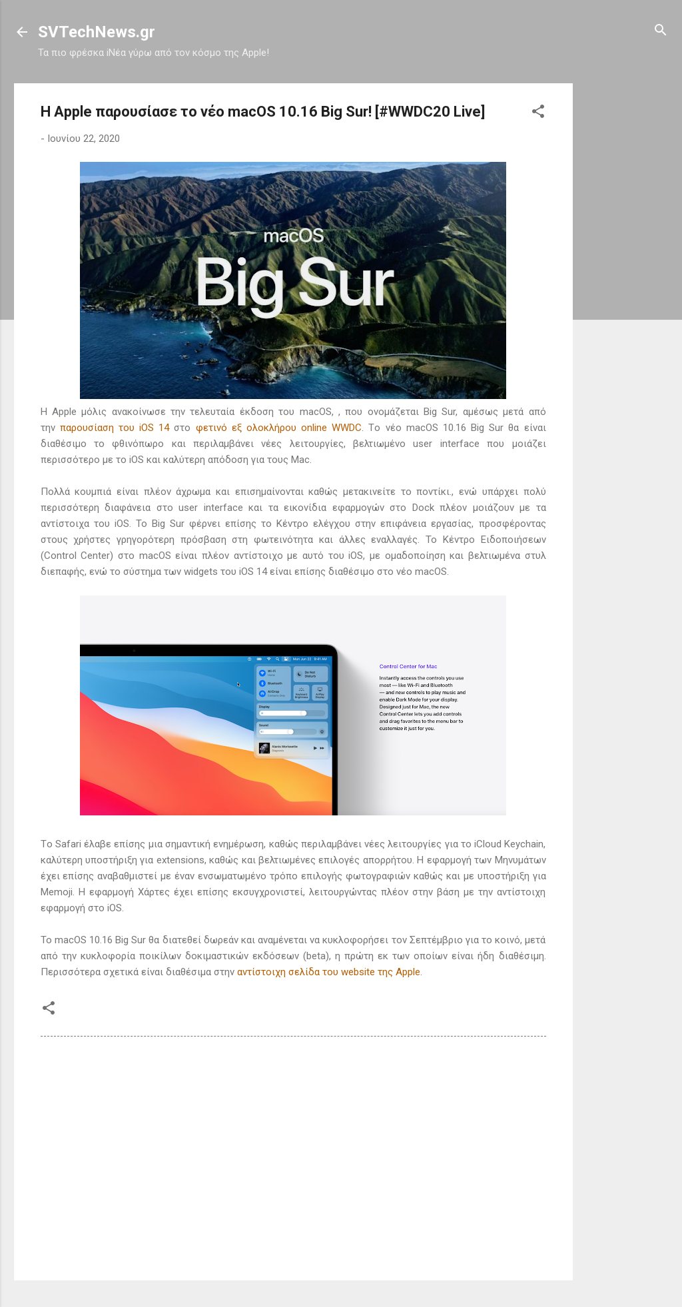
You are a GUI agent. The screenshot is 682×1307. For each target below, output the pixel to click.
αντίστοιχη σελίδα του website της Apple (328, 972)
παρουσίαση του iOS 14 (115, 428)
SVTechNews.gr (96, 32)
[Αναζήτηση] (661, 31)
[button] (538, 112)
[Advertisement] (626, 283)
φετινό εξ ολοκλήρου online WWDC (279, 428)
